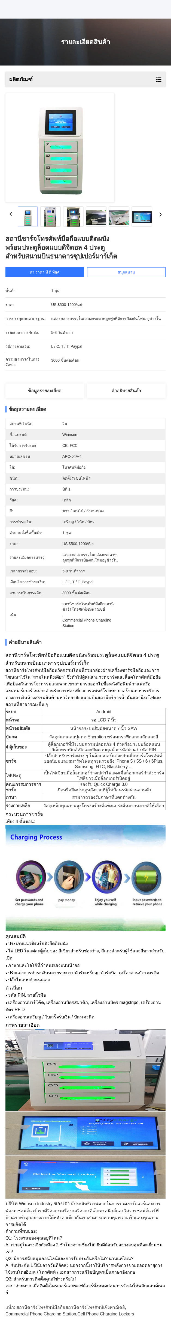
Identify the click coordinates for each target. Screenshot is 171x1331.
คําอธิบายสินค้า (126, 390)
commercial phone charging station (40, 1314)
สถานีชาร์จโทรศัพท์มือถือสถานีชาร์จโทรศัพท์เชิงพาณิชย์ (70, 1307)
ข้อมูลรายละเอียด (44, 390)
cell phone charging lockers (105, 1314)
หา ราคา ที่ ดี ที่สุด (45, 272)
